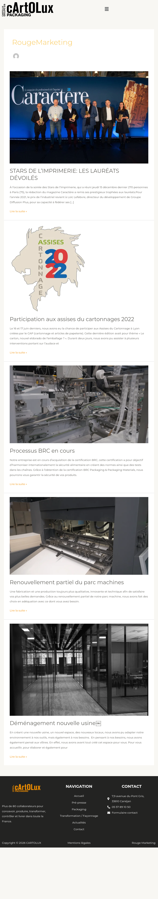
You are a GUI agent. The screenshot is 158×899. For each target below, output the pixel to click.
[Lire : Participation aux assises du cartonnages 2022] (48, 267)
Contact (79, 829)
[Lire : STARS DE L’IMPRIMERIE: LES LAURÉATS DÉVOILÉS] (79, 117)
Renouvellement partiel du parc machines (67, 582)
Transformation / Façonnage (79, 815)
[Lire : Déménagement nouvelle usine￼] (79, 669)
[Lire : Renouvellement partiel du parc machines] (79, 535)
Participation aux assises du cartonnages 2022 (72, 319)
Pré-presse (79, 802)
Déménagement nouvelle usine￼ (55, 723)
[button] (106, 9)
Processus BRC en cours (42, 451)
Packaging (79, 809)
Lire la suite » (18, 211)
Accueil (79, 795)
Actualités (79, 822)
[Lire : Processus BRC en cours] (79, 404)
